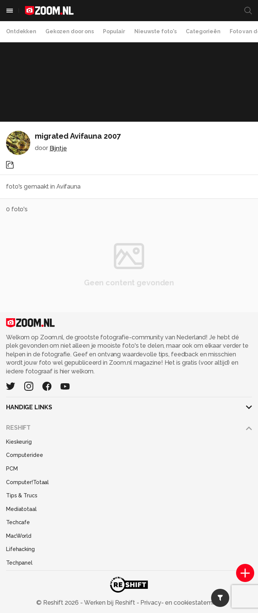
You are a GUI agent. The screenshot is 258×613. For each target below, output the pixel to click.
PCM (12, 469)
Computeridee (24, 455)
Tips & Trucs (21, 495)
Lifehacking (20, 549)
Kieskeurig (19, 442)
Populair (114, 31)
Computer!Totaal (27, 482)
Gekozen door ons (69, 31)
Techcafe (18, 522)
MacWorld (18, 536)
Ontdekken (21, 31)
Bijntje (58, 148)
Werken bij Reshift (110, 602)
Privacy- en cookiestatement (180, 602)
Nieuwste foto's (155, 31)
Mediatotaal (21, 509)
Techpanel (19, 563)
